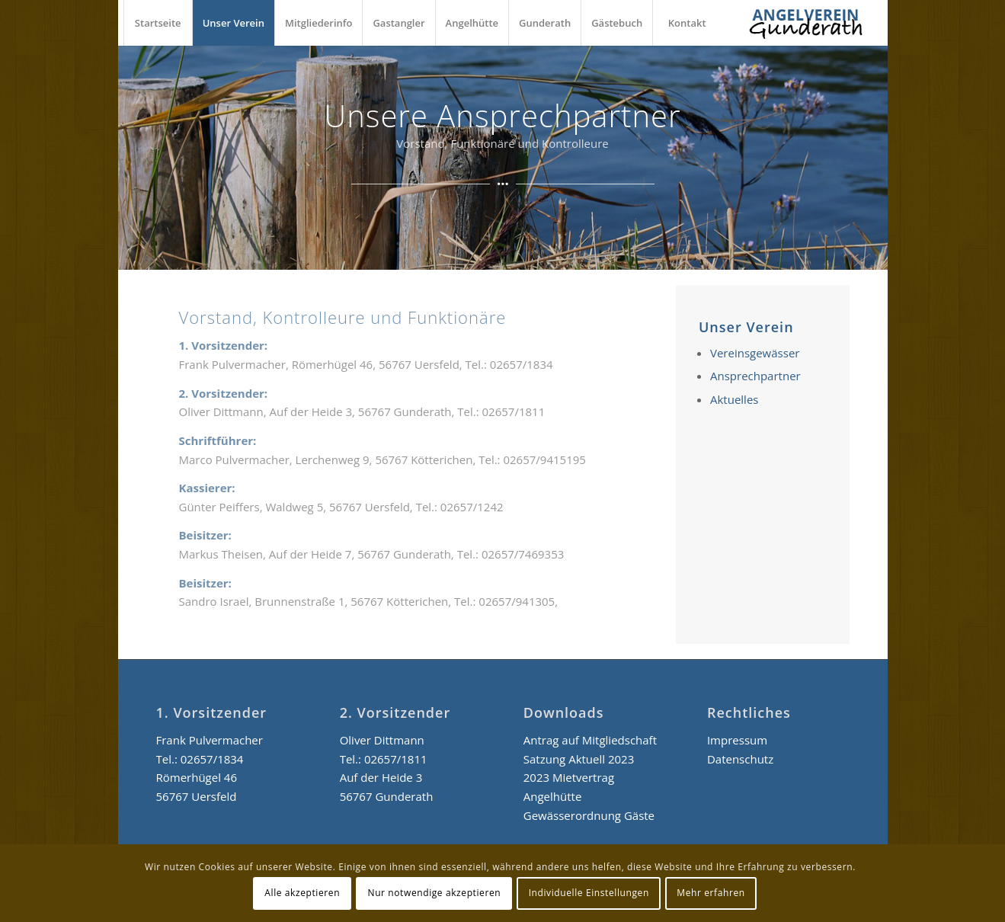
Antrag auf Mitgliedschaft (590, 740)
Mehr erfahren (710, 892)
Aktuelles (734, 399)
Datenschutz (740, 759)
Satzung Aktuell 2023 (579, 759)
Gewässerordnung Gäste (589, 815)
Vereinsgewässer (754, 352)
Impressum (737, 740)
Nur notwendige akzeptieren (434, 892)
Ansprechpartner (755, 375)
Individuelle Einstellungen (589, 892)
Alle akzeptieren (302, 892)
